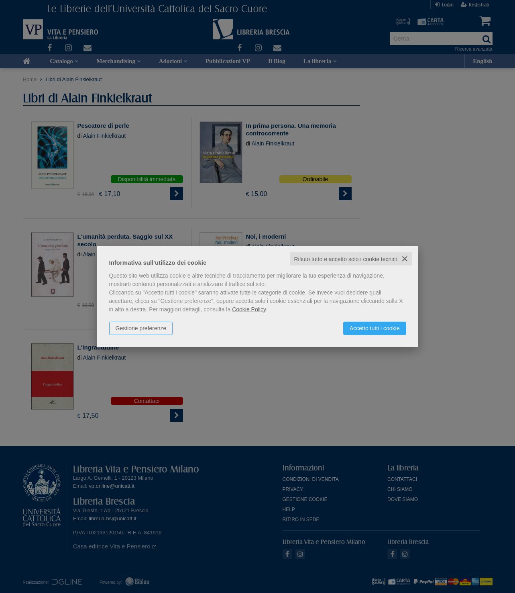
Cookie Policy (249, 309)
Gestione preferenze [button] (141, 328)
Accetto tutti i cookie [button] (375, 328)
